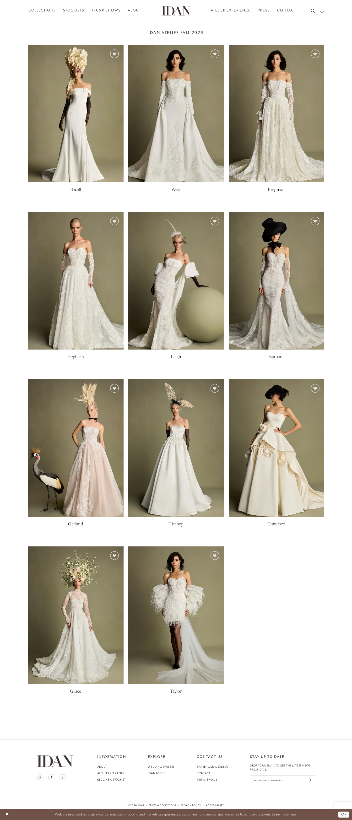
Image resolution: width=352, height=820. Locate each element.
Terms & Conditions (162, 805)
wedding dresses (161, 767)
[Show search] (313, 11)
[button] (114, 53)
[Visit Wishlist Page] (322, 10)
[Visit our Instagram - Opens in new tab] (40, 777)
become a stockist (111, 779)
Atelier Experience (111, 773)
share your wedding (213, 767)
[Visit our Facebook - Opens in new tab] (51, 777)
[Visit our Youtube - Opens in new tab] (63, 777)
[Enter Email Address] (282, 781)
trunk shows (207, 779)
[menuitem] (42, 10)
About (102, 767)
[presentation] (76, 113)
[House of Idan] (176, 10)
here (292, 814)
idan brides (157, 773)
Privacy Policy (191, 805)
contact (204, 773)
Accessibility (215, 805)
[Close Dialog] (7, 814)
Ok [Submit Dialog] (344, 814)
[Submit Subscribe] (310, 781)
